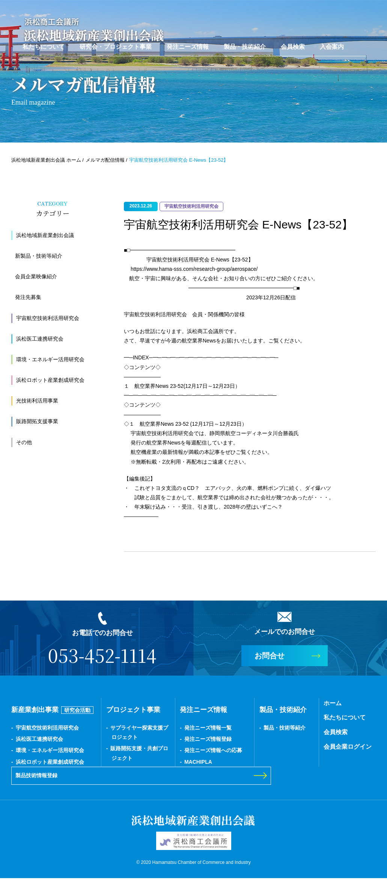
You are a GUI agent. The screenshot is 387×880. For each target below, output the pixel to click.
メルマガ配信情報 (105, 160)
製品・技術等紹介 (285, 728)
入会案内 (332, 43)
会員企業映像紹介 (36, 276)
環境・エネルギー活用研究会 (50, 359)
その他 (24, 442)
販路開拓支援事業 (37, 421)
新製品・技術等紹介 (38, 256)
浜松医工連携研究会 (39, 339)
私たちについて (44, 43)
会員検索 (293, 43)
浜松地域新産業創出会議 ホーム (46, 160)
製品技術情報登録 (42, 776)
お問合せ (269, 656)
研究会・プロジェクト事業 (116, 43)
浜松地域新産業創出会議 (45, 235)
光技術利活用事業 (37, 401)
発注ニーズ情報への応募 (213, 750)
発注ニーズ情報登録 (208, 739)
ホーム (333, 703)
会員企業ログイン (348, 746)
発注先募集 (28, 297)
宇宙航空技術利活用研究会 (47, 318)
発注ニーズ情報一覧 (208, 728)
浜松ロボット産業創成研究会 (50, 380)
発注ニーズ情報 (188, 43)
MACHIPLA (198, 762)
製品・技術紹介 (245, 43)
